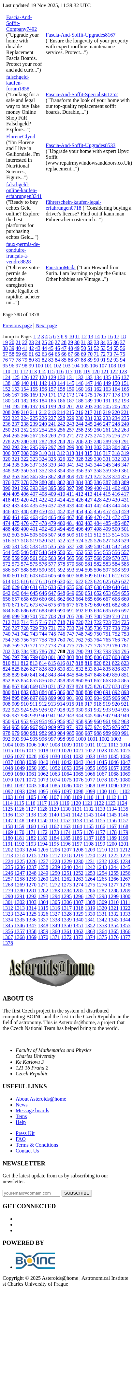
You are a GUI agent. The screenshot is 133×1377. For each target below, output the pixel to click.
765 (107, 639)
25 (44, 342)
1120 (76, 803)
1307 (78, 902)
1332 (113, 914)
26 (50, 342)
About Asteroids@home (41, 1099)
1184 (54, 838)
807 (107, 657)
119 (86, 371)
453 (70, 511)
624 (98, 581)
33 (96, 342)
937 (16, 715)
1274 (78, 884)
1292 (31, 896)
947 (107, 715)
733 (70, 628)
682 (116, 605)
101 (48, 365)
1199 (100, 844)
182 (25, 400)
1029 (43, 756)
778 (98, 645)
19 (5, 342)
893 (125, 692)
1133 (100, 809)
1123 (110, 803)
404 (6, 494)
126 (25, 377)
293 (16, 447)
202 (79, 406)
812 (24, 663)
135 (107, 377)
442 (98, 505)
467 (70, 517)
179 (125, 395)
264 (6, 435)
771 (34, 645)
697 (125, 610)
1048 (8, 768)
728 (25, 628)
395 (52, 488)
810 (6, 663)
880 (6, 692)
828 (43, 669)
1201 (123, 844)
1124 (122, 803)
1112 (111, 797)
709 (107, 616)
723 (107, 622)
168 (25, 395)
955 (52, 721)
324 (43, 459)
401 (107, 488)
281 (34, 441)
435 (34, 505)
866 (6, 686)
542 (116, 546)
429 (107, 500)
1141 (65, 814)
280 (25, 441)
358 (98, 470)
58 (11, 354)
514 (116, 535)
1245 (125, 867)
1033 (90, 756)
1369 (31, 937)
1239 (55, 867)
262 (116, 430)
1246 (8, 873)
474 (6, 523)
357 (89, 470)
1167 (112, 826)
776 (79, 645)
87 (77, 360)
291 (125, 441)
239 (34, 424)
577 (52, 564)
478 (43, 523)
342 (79, 465)
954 (43, 721)
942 (61, 715)
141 (34, 383)
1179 (123, 832)
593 (70, 570)
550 (61, 552)
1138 (31, 814)
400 (98, 488)
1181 (19, 838)
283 (52, 441)
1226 (31, 861)
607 (70, 575)
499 (107, 529)
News (21, 1104)
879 (125, 686)
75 (122, 354)
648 (61, 593)
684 (6, 610)
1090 (113, 785)
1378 (8, 943)
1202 (8, 849)
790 (79, 651)
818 (79, 663)
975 (107, 727)
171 (52, 395)
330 (98, 459)
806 (98, 657)
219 (107, 412)
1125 (8, 809)
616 (25, 581)
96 (11, 365)
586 (6, 570)
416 (116, 494)
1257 (8, 879)
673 (34, 605)
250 (6, 430)
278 (6, 441)
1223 (125, 855)
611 (107, 575)
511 (88, 535)
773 (52, 645)
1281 (31, 890)
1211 (113, 849)
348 (6, 470)
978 (6, 733)
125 (16, 377)
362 (6, 476)
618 (43, 581)
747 (70, 634)
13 (90, 336)
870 (43, 686)
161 (89, 389)
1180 (8, 838)
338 (43, 465)
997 (52, 739)
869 (34, 686)
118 (77, 371)
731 (52, 628)
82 (44, 360)
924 (25, 709)
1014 (125, 744)
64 (50, 354)
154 (25, 389)
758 (43, 639)
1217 (55, 855)
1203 (19, 849)
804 (79, 657)
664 (79, 599)
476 (25, 523)
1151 (54, 820)
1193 (31, 844)
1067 (101, 774)
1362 (78, 931)
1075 (66, 779)
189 (89, 400)
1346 (19, 925)
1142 (77, 814)
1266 (113, 879)
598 (116, 570)
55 (116, 348)
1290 (8, 896)
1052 (55, 768)
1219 (78, 855)
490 (25, 529)
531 (16, 546)
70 (90, 354)
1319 (90, 908)
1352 (90, 925)
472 (116, 517)
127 (34, 377)
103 (66, 365)
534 (43, 546)
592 (61, 570)
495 (70, 529)
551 (70, 552)
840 (25, 674)
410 (61, 494)
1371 (55, 937)
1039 (31, 762)
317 (107, 453)
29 (70, 342)
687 (34, 610)
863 (107, 680)
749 (89, 634)
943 (70, 715)
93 (116, 360)
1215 (31, 855)
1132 (88, 809)
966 (25, 727)
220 (116, 412)
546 (25, 552)
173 (70, 395)
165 (125, 389)
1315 (43, 908)
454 (79, 511)
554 (98, 552)
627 (125, 581)
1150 (42, 820)
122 (114, 371)
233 (107, 418)
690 (61, 610)
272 (79, 435)
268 (43, 435)
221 (125, 412)
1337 (43, 919)
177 (107, 395)
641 (125, 587)
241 (52, 424)
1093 (19, 791)
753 (125, 634)
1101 (113, 791)
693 (89, 610)
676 (61, 605)
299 (70, 447)
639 (107, 587)
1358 (31, 931)
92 (109, 360)
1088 (90, 785)
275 (107, 435)
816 (61, 663)
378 (25, 482)
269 (52, 435)
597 (107, 570)
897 (34, 698)
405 (16, 494)
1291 (19, 896)
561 (34, 558)
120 (95, 371)
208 (6, 412)
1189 (112, 838)
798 (25, 657)
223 (16, 418)
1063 (55, 774)
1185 (65, 838)
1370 (43, 937)
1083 (31, 785)
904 (98, 698)
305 (125, 447)
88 (83, 360)
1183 (42, 838)
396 (61, 488)
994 (25, 739)
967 (34, 727)
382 (61, 482)
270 (61, 435)
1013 (113, 744)
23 (31, 342)
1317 (66, 908)
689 (52, 610)
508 (61, 535)
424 (61, 500)
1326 (43, 914)
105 (85, 365)
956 (61, 721)
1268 (8, 884)
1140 (54, 814)
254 (43, 430)
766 (116, 639)
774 (61, 645)
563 (52, 558)
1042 (66, 762)
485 (107, 523)
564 (61, 558)
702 (43, 616)
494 (61, 529)
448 (25, 511)
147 (89, 383)
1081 (8, 785)
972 (79, 727)
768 (6, 645)
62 (37, 354)
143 (52, 383)
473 (125, 517)
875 (89, 686)
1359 (43, 931)
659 (34, 599)
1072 (31, 779)
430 (116, 500)
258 (79, 430)
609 (89, 575)
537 (70, 546)
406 (25, 494)
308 (25, 453)
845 (70, 674)
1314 (31, 908)
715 (34, 622)
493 (52, 529)
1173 (54, 832)
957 (70, 721)
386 (98, 482)
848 (98, 674)
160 (79, 389)
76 (5, 360)
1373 (78, 937)
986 (79, 733)
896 (25, 698)
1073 (43, 779)
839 (16, 674)
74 (116, 354)
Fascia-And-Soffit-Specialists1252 (82, 94)
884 (43, 692)
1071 (19, 779)
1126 (19, 809)
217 (88, 412)
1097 (66, 791)
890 (98, 692)
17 (116, 336)
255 (52, 430)
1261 (55, 879)
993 (16, 739)
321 (16, 459)
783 (16, 651)
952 (25, 721)
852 (6, 680)
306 (6, 453)
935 (125, 709)
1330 (90, 914)
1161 (42, 826)
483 (89, 523)
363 (16, 476)
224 (25, 418)
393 (34, 488)
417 (125, 494)
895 (16, 698)
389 (125, 482)
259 (89, 430)
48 (70, 348)
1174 (65, 832)
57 (5, 354)
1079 (113, 779)
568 (98, 558)
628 (6, 587)
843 (52, 674)
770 (25, 645)
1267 (125, 879)
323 (34, 459)
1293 (43, 896)
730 (43, 628)
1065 (78, 774)
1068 (113, 774)
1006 (31, 744)
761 (70, 639)
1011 (90, 744)
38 (5, 348)
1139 (42, 814)
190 (98, 400)
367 (52, 476)
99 (31, 365)
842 (43, 674)
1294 (55, 896)
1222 (113, 855)
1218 (66, 855)
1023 (101, 750)
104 (76, 365)
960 (98, 721)
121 (105, 371)
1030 (55, 756)
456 (98, 511)
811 (15, 663)
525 (89, 540)
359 (107, 470)
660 (43, 599)
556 (116, 552)
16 (110, 336)
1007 (43, 744)
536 (61, 546)
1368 (19, 937)
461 (16, 517)
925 (34, 709)
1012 (101, 744)
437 (52, 505)
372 (98, 476)
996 (43, 739)
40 (18, 348)
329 (89, 459)
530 (6, 546)
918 (97, 704)
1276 (101, 884)
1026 (8, 756)
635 (70, 587)
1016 (19, 750)
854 (25, 680)
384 (79, 482)
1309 (101, 902)
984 (61, 733)
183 (34, 400)
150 (116, 383)
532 (25, 546)
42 (31, 348)
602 (25, 575)
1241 (78, 867)
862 (98, 680)
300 (79, 447)
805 (89, 657)
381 (52, 482)
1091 (125, 785)
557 (125, 552)
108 (112, 365)
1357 (19, 931)
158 (61, 389)
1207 (66, 849)
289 (107, 441)
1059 (8, 774)
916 (79, 704)
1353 (101, 925)
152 (6, 389)
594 (79, 570)
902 (79, 698)
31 (83, 342)
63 (44, 354)
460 (6, 517)
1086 (66, 785)
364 (25, 476)
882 (25, 692)
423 (52, 500)
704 (61, 616)
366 (43, 476)
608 (79, 575)
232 (98, 418)
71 (96, 354)
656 (6, 599)
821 (107, 663)
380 (43, 482)
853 (16, 680)
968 (43, 727)
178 (116, 395)
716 (43, 622)
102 (57, 365)
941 (52, 715)
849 (107, 674)
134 (98, 377)
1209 (90, 849)
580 (79, 564)
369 (70, 476)
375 (125, 476)
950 (6, 721)
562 (43, 558)
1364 (101, 931)
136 (116, 377)
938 (25, 715)
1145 (112, 814)
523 (70, 540)
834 (98, 669)
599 (125, 570)
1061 (31, 774)
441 (89, 505)
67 (70, 354)
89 (90, 360)
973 (89, 727)
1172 (42, 832)
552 (79, 552)
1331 (101, 914)
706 (79, 616)
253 (34, 430)
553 (89, 552)
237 (16, 424)
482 (79, 523)
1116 (30, 803)
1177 (100, 832)
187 (70, 400)
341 (70, 465)
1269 (19, 884)
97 (18, 365)
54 (109, 348)
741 (16, 634)
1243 (101, 867)
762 (79, 639)
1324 (19, 914)
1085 (55, 785)
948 (116, 715)
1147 (8, 820)
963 (125, 721)
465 (52, 517)
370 (79, 476)
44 (44, 348)
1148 (19, 820)
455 (89, 511)
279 (16, 441)
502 (6, 535)
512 (97, 535)
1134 (112, 809)
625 (107, 581)
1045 (101, 762)
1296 (78, 896)
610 (98, 575)
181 (16, 400)
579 (70, 564)
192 (116, 400)
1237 (31, 867)
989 (107, 733)
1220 (90, 855)
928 (61, 709)
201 (70, 406)
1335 (19, 919)
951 (16, 721)
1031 (66, 756)
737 (107, 628)
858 (61, 680)
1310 (113, 902)
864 (116, 680)
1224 (8, 861)
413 (88, 494)
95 (5, 365)
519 (34, 540)
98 (24, 365)
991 (125, 733)
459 (125, 511)
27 (57, 342)
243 (70, 424)
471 (107, 517)
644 (25, 593)
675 (52, 605)
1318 (78, 908)
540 (98, 546)
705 (70, 616)
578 (61, 564)
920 (116, 704)
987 (89, 733)
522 (61, 540)
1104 (19, 797)
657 (16, 599)
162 (98, 389)
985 (70, 733)
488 (6, 529)
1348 (43, 925)
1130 (65, 809)
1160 (31, 826)
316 (97, 453)
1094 (31, 791)
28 (63, 342)
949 (125, 715)
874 (79, 686)
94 (122, 360)
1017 (31, 750)
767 (125, 639)
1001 (92, 739)
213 (52, 412)
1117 (42, 803)
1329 (78, 914)
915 (70, 704)
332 (116, 459)
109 (121, 365)
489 (16, 529)
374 (116, 476)
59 (18, 354)
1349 (55, 925)
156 (43, 389)
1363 (90, 931)
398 (79, 488)
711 (125, 616)
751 (107, 634)
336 (25, 465)
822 (116, 663)
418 (6, 500)
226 (43, 418)
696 (116, 610)
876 (98, 686)
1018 (43, 750)
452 (61, 511)
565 (70, 558)
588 (25, 570)
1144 (100, 814)
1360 (55, 931)
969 (52, 727)
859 (70, 680)
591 (52, 570)
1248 (31, 873)
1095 (43, 791)
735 (89, 628)
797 (16, 657)
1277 (113, 884)
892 (116, 692)
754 (6, 639)
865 (125, 680)
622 (79, 581)
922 (6, 709)
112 (24, 371)
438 (61, 505)
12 (84, 336)
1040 (43, 762)
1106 (42, 797)
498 (98, 529)
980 (25, 733)
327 (70, 459)
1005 (19, 744)
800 (43, 657)
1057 (113, 768)
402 (116, 488)
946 (98, 715)
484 (98, 523)
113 (33, 371)
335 (16, 465)
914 (61, 704)
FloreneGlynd (20, 136)
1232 (101, 861)
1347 (31, 925)
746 (61, 634)
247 (107, 424)
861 (89, 680)
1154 (88, 820)
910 (25, 704)
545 (16, 552)
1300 (125, 896)
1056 (101, 768)
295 (34, 447)
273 (89, 435)
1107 (54, 797)
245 (89, 424)
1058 (125, 768)
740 (6, 634)
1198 (88, 844)
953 (34, 721)
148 (98, 383)
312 (61, 453)
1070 (8, 779)
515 (125, 535)
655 (125, 593)
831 (70, 669)
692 (79, 610)
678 (79, 605)
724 (116, 622)
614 (6, 581)
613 (125, 575)
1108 (65, 797)
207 (125, 406)
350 (25, 470)
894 (6, 698)
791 (89, 651)
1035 (113, 756)
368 (61, 476)
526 (98, 540)
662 (61, 599)
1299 (113, 896)
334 (6, 465)
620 (61, 581)
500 (116, 529)
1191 (8, 844)
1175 (77, 832)
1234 (125, 861)
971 (70, 727)
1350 (66, 925)
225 (34, 418)
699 (16, 616)
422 (43, 500)
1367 (8, 937)
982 (43, 733)
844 (61, 674)
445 (125, 505)
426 (79, 500)
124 (6, 377)
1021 (78, 750)
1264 (90, 879)
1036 (125, 756)
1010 (78, 744)
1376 (113, 937)
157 (52, 389)
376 (6, 482)
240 (43, 424)
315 (88, 453)
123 (123, 371)
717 (52, 622)
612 (116, 575)
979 (16, 733)
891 (107, 692)
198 (43, 406)
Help (21, 1122)
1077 (90, 779)
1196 (65, 844)
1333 (125, 914)
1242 (90, 867)
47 (63, 348)
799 (34, 657)
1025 (125, 750)
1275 (90, 884)
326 (61, 459)
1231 (90, 861)
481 (70, 523)
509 (70, 535)
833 (89, 669)
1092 (8, 791)
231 (89, 418)
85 (63, 360)
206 (116, 406)
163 (107, 389)
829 (52, 669)
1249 (43, 873)
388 (116, 482)
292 (6, 447)
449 (34, 511)
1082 (19, 785)
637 (89, 587)
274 (98, 435)
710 (116, 616)
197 (34, 406)
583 (107, 564)
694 (98, 610)
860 (79, 680)
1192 (19, 844)
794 (116, 651)
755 (16, 639)
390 (6, 488)
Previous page (17, 325)
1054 (78, 768)
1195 (54, 844)
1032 (78, 756)
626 (116, 581)
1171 (31, 832)
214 (61, 412)
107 (103, 365)
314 (79, 453)
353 (52, 470)
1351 (78, 925)
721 (89, 622)
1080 (125, 779)
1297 (90, 896)
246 (98, 424)
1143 (88, 814)
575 (34, 564)
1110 (88, 797)
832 (79, 669)
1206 (55, 849)
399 (89, 488)
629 (16, 587)
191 (107, 400)
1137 (19, 814)
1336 (31, 919)
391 (16, 488)
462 (25, 517)
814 (43, 663)
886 (61, 692)
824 (6, 669)
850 (116, 674)
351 (34, 470)
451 (52, 511)
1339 (66, 919)
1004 (8, 744)
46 (57, 348)
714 (25, 622)
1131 (77, 809)
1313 (19, 908)
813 (33, 663)
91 (103, 360)
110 (6, 371)
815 (52, 663)
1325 (31, 914)
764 (98, 639)
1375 (101, 937)
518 (25, 540)
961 (107, 721)
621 (70, 581)
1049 (19, 768)
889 (89, 692)
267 (34, 435)
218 (97, 412)
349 (16, 470)
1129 (54, 809)
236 (6, 424)
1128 (42, 809)
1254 (101, 873)
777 (89, 645)
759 (52, 639)
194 (6, 406)
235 (125, 418)
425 (70, 500)
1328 (66, 914)
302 (98, 447)
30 (77, 342)
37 (122, 342)
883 (34, 692)
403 (125, 488)
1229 (66, 861)
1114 (8, 803)
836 (116, 669)
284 (61, 441)
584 (116, 564)
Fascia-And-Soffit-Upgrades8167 (80, 35)
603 (34, 575)
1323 (8, 914)
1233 (113, 861)
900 (61, 698)
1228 (55, 861)
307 (16, 453)
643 (16, 593)
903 (89, 698)
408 (43, 494)
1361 (66, 931)
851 (125, 674)
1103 (8, 797)
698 (6, 616)
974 (98, 727)
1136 (8, 814)
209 (16, 412)
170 (43, 395)
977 (125, 727)
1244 (113, 867)
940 (43, 715)
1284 (66, 890)
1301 (8, 902)
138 (6, 383)
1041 (55, 762)
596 (98, 570)
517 (16, 540)
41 (24, 348)
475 (16, 523)
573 (16, 564)
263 (125, 430)
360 (116, 470)
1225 (19, 861)
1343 (113, 919)
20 (11, 342)
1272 (55, 884)
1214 (19, 855)
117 (68, 371)
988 (98, 733)
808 (116, 657)
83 (50, 360)
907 (125, 698)
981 (34, 733)
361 (125, 470)
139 (16, 383)
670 (6, 605)
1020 (66, 750)
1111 (100, 797)
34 (103, 342)
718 (61, 622)
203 (89, 406)
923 (16, 709)
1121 (87, 803)
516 (6, 540)
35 (109, 342)
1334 (8, 919)
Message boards (32, 1110)
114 (42, 371)
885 (52, 692)
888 (79, 692)
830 (61, 669)
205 (107, 406)
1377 (125, 937)
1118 (53, 803)
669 (125, 599)
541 (107, 546)
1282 (43, 890)
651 (89, 593)
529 (125, 540)
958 (79, 721)
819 (88, 663)
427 (89, 500)
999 (70, 739)
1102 (125, 791)
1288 (113, 890)
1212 (125, 849)
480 (61, 523)
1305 (55, 902)
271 (70, 435)
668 (116, 599)
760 (61, 639)
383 (70, 482)
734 (79, 628)
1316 (55, 908)
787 (52, 651)
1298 (101, 896)
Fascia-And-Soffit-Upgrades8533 (80, 145)
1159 (19, 826)
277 (125, 435)
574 (25, 564)
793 (107, 651)
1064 (66, 774)
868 (25, 686)
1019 (55, 750)
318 (116, 453)
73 (109, 354)
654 (116, 593)
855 (34, 680)
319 (125, 453)
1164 (77, 826)
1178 (112, 832)
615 (16, 581)
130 (61, 377)
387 (107, 482)
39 (11, 348)
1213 (8, 855)
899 (52, 698)
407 (34, 494)
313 (70, 453)
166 (6, 395)
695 (107, 610)
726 (6, 628)
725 (125, 622)
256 (61, 430)
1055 (90, 768)
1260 (43, 879)
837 (125, 669)
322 (25, 459)
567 (89, 558)
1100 (101, 791)
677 (70, 605)
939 (34, 715)
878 (116, 686)
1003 (116, 739)
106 (94, 365)
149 (107, 383)
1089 (101, 785)
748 (79, 634)
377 (16, 482)
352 (43, 470)
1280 (19, 890)
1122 (99, 803)
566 (79, 558)
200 (61, 406)
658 (25, 599)
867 (16, 686)
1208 (78, 849)
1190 (123, 838)
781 (125, 645)
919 (107, 704)
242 (61, 424)
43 (37, 348)
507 (52, 535)
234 (116, 418)
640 (116, 587)
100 (39, 365)
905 (107, 698)
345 (107, 465)
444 (116, 505)
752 (116, 634)
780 (116, 645)
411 (70, 494)
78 (18, 360)
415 (107, 494)
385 (89, 482)
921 (125, 704)
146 (79, 383)
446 (6, 511)
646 (43, 593)
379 (34, 482)
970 (61, 727)
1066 (90, 774)
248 (116, 424)
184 (43, 400)
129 (52, 377)
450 (43, 511)
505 (34, 535)
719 (70, 622)
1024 (113, 750)
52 (96, 348)
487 (125, 523)
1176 (88, 832)
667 (107, 599)
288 (98, 441)
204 (98, 406)
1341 (90, 919)
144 (61, 383)
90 (96, 360)
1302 (19, 902)
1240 (66, 867)
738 (116, 628)
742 (25, 634)
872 (61, 686)
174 (79, 395)
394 (43, 488)
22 (24, 342)
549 (52, 552)
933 (107, 709)
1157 (123, 820)
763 (89, 639)
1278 (125, 884)
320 (6, 459)
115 (50, 371)
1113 (122, 797)
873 (70, 686)
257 (70, 430)
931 (89, 709)
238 (25, 424)
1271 (43, 884)
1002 (104, 739)
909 (16, 704)
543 (125, 546)
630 (25, 587)
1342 (101, 919)
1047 (125, 762)
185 (52, 400)
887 (70, 692)
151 (125, 383)
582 (98, 564)
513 (107, 535)
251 (16, 430)
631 (34, 587)
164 (116, 389)
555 (107, 552)
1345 (8, 925)
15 (103, 336)
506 (43, 535)
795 (125, 651)
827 (34, 669)
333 (125, 459)
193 (125, 400)
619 (52, 581)
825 (16, 669)
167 (16, 395)
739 (125, 628)
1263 (78, 879)
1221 (101, 855)
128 (43, 377)
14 (97, 336)
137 (125, 377)
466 (61, 517)
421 (34, 500)
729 (34, 628)
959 (89, 721)
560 (25, 558)
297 (52, 447)
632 (43, 587)
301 (89, 447)
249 (125, 424)
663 (70, 599)
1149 (31, 820)
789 (70, 651)
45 (50, 348)
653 (107, 593)
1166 (100, 826)
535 (52, 546)
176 (98, 395)
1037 (8, 762)
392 (25, 488)
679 (89, 605)
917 (88, 704)
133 (89, 377)
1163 (65, 826)
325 (52, 459)
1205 (43, 849)
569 (107, 558)
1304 (43, 902)
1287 (101, 890)
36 (116, 342)
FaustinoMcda (61, 267)
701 (34, 616)
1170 (19, 832)
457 (107, 511)
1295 (66, 896)
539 (89, 546)
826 (25, 669)
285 (70, 441)
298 (61, 447)
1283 (55, 890)
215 (70, 412)
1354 (113, 925)
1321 (113, 908)
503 (16, 535)
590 (43, 570)
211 (33, 412)
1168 (123, 826)
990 (116, 733)
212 (43, 412)
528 (116, 540)
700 (25, 616)
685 (16, 610)
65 (57, 354)
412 (79, 494)
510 (79, 535)
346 (116, 465)
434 (25, 505)
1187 (88, 838)
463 (34, 517)
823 (125, 663)
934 (116, 709)
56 (122, 348)
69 (83, 354)
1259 (31, 879)
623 (89, 581)
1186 (77, 838)
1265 (101, 879)
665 (89, 599)
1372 (66, 937)
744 (43, 634)
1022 (90, 750)
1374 (90, 937)
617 (34, 581)
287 (89, 441)
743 (34, 634)
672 (25, 605)
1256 (125, 873)
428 (98, 500)
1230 (78, 861)
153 (16, 389)
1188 (100, 838)
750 (98, 634)
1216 (43, 855)
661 (52, 599)
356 (79, 470)
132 (79, 377)
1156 (112, 820)
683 (125, 605)
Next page (46, 325)
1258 (19, 879)
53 (103, 348)
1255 (113, 873)
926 (43, 709)
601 (16, 575)
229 (70, 418)
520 (43, 540)
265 (16, 435)
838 (6, 674)
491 (34, 529)
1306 (66, 902)
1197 (77, 844)
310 (43, 453)
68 (77, 354)
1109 (77, 797)
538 (79, 546)
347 (125, 465)
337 (34, 465)
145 (70, 383)
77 (11, 360)
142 (43, 383)
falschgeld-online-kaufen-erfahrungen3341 (24, 190)
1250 (55, 873)
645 (34, 593)
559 (16, 558)
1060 (19, 774)
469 (89, 517)
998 (61, 739)
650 (79, 593)
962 (116, 721)
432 (6, 505)
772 (43, 645)
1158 (8, 826)
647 (52, 593)
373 (107, 476)
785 (34, 651)
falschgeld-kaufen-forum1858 (17, 82)
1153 (77, 820)
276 (116, 435)
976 (116, 727)
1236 (19, 867)
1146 (123, 814)
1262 (66, 879)
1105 (31, 797)
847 (89, 674)
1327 (55, 914)
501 (125, 529)
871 (52, 686)
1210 (101, 849)
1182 (31, 838)
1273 (66, 884)
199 (52, 406)
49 (77, 348)
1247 (19, 873)
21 (18, 342)
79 (24, 360)
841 (34, 674)
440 (79, 505)
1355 (125, 925)
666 (98, 599)
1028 (31, 756)
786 (43, 651)
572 (6, 564)
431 (125, 500)
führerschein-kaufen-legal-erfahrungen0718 (73, 205)
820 (97, 663)
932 (98, 709)
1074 (55, 779)
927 (52, 709)
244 (79, 424)
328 (79, 459)
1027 (19, 756)
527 (107, 540)
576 (43, 564)
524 (79, 540)
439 (70, 505)
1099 (90, 791)
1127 (31, 809)
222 (6, 418)
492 (43, 529)
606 (61, 575)
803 (70, 657)
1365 (113, 931)
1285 (78, 890)
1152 (65, 820)
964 (6, 727)
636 (79, 587)
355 (70, 470)
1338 (55, 919)
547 (34, 552)
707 (89, 616)
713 (16, 622)
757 (34, 639)
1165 (88, 826)
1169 (8, 832)
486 (116, 523)
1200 (112, 844)
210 (25, 412)
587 (16, 570)
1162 (54, 826)
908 (6, 704)
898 (43, 698)
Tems (21, 1116)
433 (16, 505)
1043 (78, 762)
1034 (101, 756)
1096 (55, 791)
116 (60, 371)
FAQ (21, 1139)
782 (6, 651)
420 (25, 500)
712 (6, 622)
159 (70, 389)
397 (70, 488)
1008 (55, 744)
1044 (90, 762)
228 (61, 418)
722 (98, 622)
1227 (43, 861)
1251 (66, 873)
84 (57, 360)
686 (25, 610)
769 (16, 645)
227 (52, 418)
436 (43, 505)
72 (103, 354)
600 (6, 575)
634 (61, 587)
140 (25, 383)
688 (43, 610)
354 (61, 470)
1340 (78, 919)
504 (25, 535)
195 (16, 406)
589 (34, 570)
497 (89, 529)
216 (79, 412)
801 (52, 657)
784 (25, 651)
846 (79, 674)
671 (16, 605)
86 (70, 360)
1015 (8, 750)
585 (125, 564)
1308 (90, 902)
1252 (78, 873)
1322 (125, 908)
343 (89, 465)
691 (70, 610)
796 (6, 657)
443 (107, 505)
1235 (8, 867)
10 (71, 336)
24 (37, 342)
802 (61, 657)
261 (107, 430)
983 (52, 733)
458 (116, 511)
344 (98, 465)
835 (107, 669)
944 (79, 715)
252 (25, 430)
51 (90, 348)
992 (6, 739)
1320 (101, 908)
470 (98, 517)
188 (79, 400)
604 (43, 575)
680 (98, 605)
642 (6, 593)
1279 (8, 890)
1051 (43, 768)
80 (31, 360)
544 (6, 552)
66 (63, 354)
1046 (113, 762)
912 (43, 704)
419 (16, 500)
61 (31, 354)
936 (6, 715)
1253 (90, 873)
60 (24, 354)
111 (15, 371)
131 (70, 377)
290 (116, 441)
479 (52, 523)
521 (52, 540)
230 (79, 418)
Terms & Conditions (37, 1145)
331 (107, 459)
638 (98, 587)
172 (61, 395)
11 (77, 336)
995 (34, 739)
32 (90, 342)
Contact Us (27, 1150)
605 (52, 575)
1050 (31, 768)
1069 (125, 774)
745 (52, 634)
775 (70, 645)
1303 (31, 902)
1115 (19, 803)
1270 (31, 884)
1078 (101, 779)
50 (83, 348)
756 (25, 639)
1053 (66, 768)
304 (116, 447)
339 (52, 465)
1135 (123, 809)
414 (97, 494)
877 (107, 686)
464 (43, 517)
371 (89, 476)
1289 (125, 890)
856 (43, 680)
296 (43, 447)
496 (79, 529)
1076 (78, 779)
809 (125, 657)
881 (16, 692)
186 (61, 400)
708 (98, 616)
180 (6, 400)
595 (89, 570)
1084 (43, 785)
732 (61, 628)
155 (34, 389)
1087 (78, 785)
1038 (19, 762)
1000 (81, 739)
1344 (125, 919)
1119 (64, 803)
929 (70, 709)
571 (125, 558)
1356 (8, 931)
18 (123, 336)
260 (98, 430)
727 (16, 628)
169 (34, 395)
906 (116, 698)
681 (107, 605)
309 (34, 453)
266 (25, 435)
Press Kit (25, 1133)
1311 (125, 902)
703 (52, 616)
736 (98, 628)
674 (43, 605)
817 (70, 663)
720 (79, 622)
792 (98, 651)
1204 (31, 849)
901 (70, 698)
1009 (66, 744)
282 (43, 441)
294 (25, 447)
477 (34, 523)
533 (34, 546)
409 (52, 494)
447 (16, 511)
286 (79, 441)
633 (52, 587)
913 (52, 704)
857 (52, 680)
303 (107, 447)
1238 (43, 867)
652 (98, 593)
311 (52, 453)
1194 (42, 844)
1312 (8, 908)
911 (33, 704)
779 (107, 645)
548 (43, 552)
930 (79, 709)
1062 (43, 774)
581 (89, 564)
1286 (90, 890)
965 (16, 727)
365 (34, 476)
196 (25, 406)
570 (116, 558)
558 (6, 558)
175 (89, 395)
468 (79, 517)
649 (70, 593)
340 (61, 465)
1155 (100, 820)
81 (37, 360)
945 (89, 715)
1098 (78, 791)
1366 (125, 931)
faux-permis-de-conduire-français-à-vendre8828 (23, 252)
